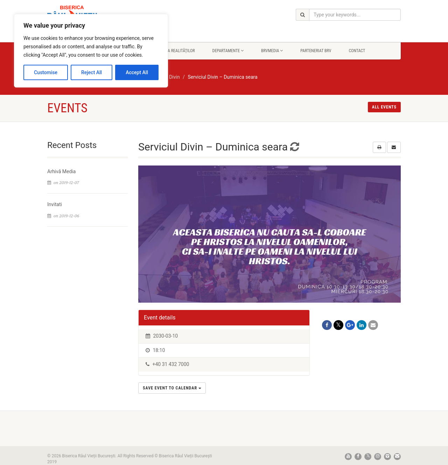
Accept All (137, 72)
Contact (357, 50)
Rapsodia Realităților (174, 50)
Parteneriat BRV (315, 50)
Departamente (228, 50)
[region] (91, 50)
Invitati (54, 204)
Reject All (91, 72)
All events (384, 107)
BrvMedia (272, 50)
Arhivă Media (61, 171)
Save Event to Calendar (172, 388)
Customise (45, 72)
